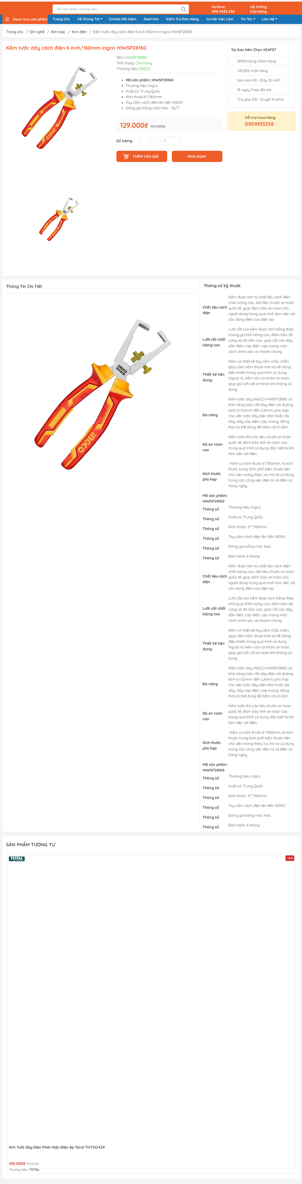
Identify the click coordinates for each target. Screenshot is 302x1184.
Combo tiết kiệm (122, 18)
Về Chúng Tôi (91, 19)
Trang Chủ (61, 18)
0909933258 (259, 125)
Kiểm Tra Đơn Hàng (182, 18)
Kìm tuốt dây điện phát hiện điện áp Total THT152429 (57, 1148)
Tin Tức (249, 19)
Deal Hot (151, 18)
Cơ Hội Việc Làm (219, 18)
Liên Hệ (271, 19)
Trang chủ (14, 33)
